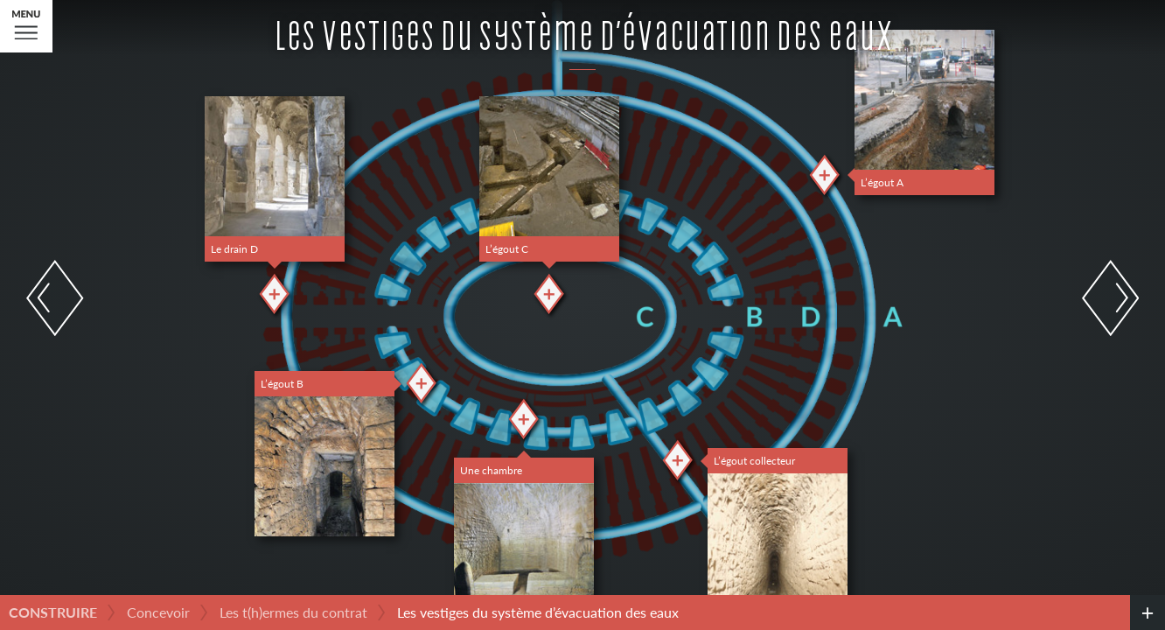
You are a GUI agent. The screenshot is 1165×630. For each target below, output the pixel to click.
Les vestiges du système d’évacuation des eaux (538, 612)
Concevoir (158, 612)
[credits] (1147, 612)
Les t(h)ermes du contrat (293, 612)
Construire (53, 612)
